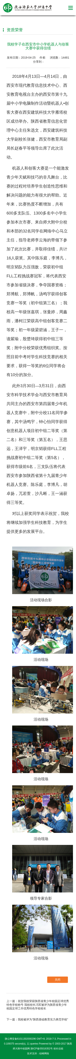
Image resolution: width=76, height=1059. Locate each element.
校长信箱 (58, 1048)
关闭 (57, 979)
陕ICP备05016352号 (42, 1048)
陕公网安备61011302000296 (20, 1038)
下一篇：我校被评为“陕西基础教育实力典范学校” (37, 1019)
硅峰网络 (44, 1053)
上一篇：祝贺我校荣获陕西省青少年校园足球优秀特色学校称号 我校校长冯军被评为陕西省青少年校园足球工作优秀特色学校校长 (37, 1004)
